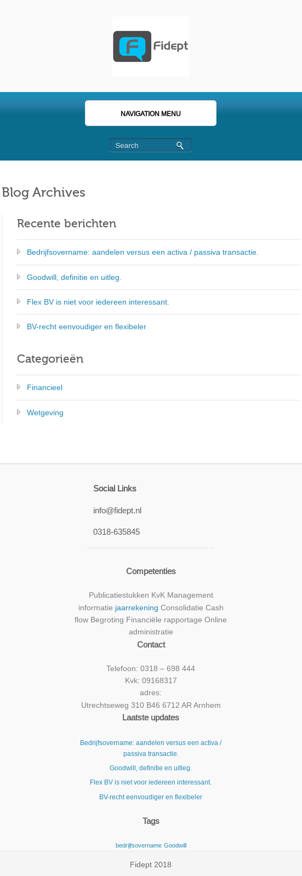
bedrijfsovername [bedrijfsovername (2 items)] (139, 845)
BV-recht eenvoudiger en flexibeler (86, 326)
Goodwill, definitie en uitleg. (74, 277)
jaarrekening (136, 607)
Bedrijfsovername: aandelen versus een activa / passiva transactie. (143, 252)
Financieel (44, 387)
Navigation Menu (138, 114)
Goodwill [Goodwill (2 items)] (175, 845)
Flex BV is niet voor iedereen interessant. (98, 301)
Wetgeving (45, 412)
